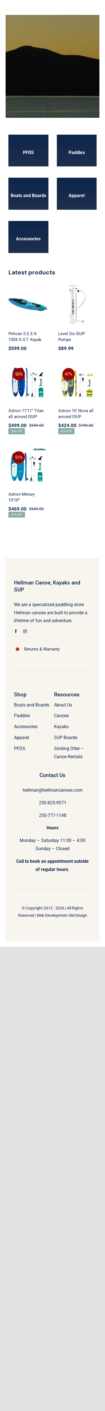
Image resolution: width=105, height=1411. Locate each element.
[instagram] (25, 631)
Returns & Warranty (42, 649)
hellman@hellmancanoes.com (53, 790)
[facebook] (16, 631)
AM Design (78, 915)
